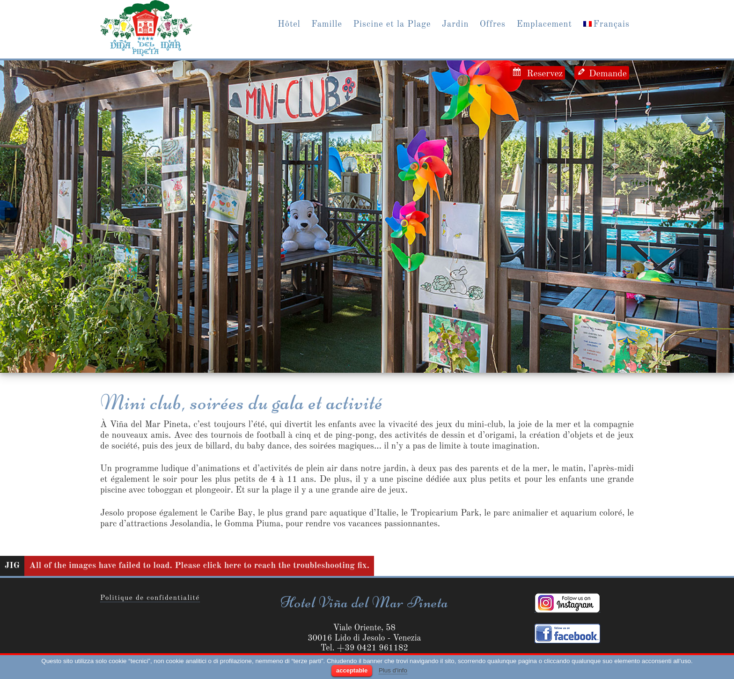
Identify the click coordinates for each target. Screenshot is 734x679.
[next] (721, 214)
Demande (606, 74)
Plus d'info (393, 670)
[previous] (12, 214)
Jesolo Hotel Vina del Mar (146, 28)
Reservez (542, 74)
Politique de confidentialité (150, 598)
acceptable (351, 670)
